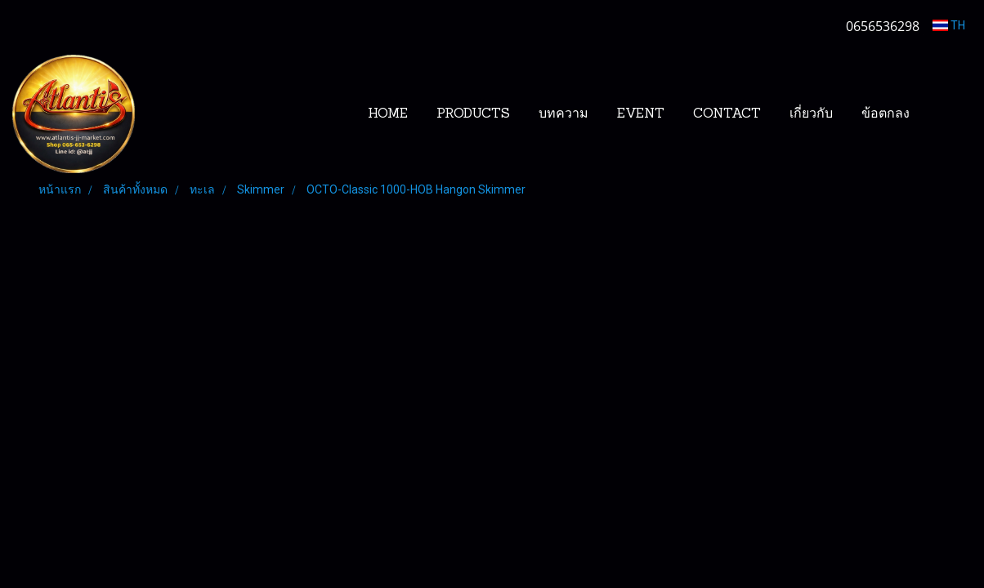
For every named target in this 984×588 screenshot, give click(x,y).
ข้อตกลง (885, 114)
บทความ (563, 114)
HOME (388, 114)
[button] (949, 114)
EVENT (640, 114)
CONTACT (727, 114)
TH (949, 25)
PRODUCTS (473, 114)
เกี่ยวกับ (811, 114)
